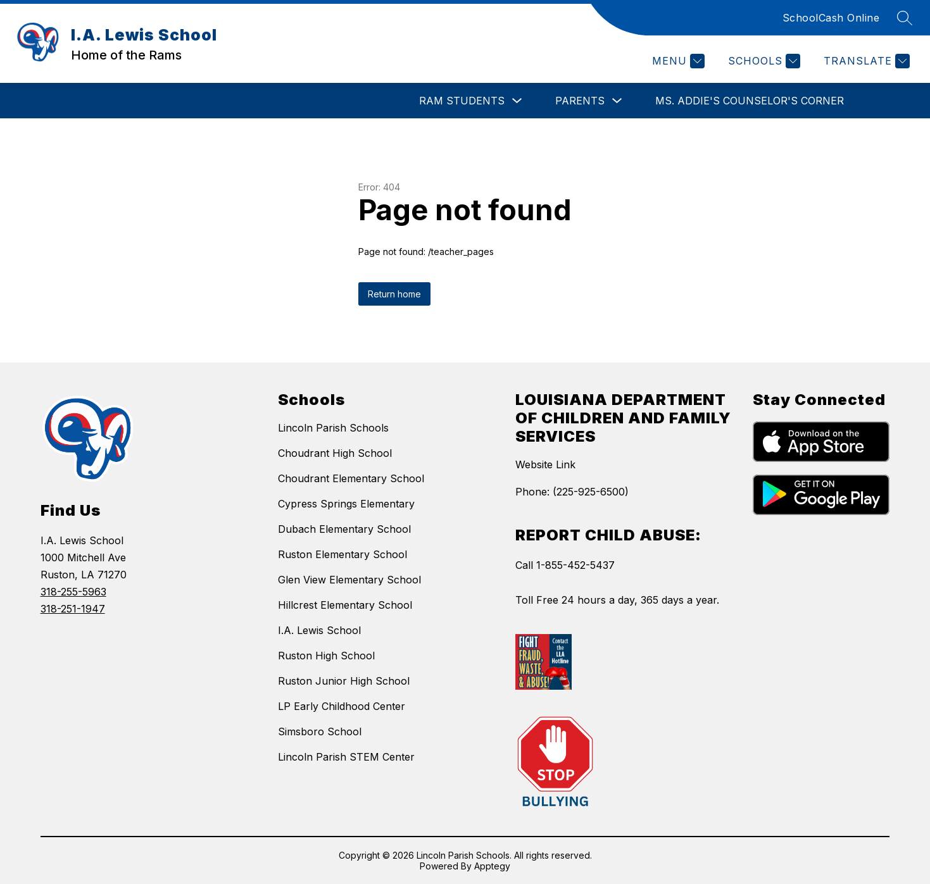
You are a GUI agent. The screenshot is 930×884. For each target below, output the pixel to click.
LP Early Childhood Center (341, 706)
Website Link (545, 464)
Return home (394, 294)
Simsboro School (319, 731)
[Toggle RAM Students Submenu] (517, 100)
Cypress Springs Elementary (346, 503)
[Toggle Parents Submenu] (617, 100)
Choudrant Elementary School (351, 478)
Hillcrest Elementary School (345, 605)
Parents (580, 100)
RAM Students (462, 100)
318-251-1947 (73, 608)
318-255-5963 (73, 591)
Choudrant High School (335, 453)
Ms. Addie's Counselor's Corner (749, 100)
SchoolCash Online (831, 17)
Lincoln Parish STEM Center (346, 756)
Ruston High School (326, 655)
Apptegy (492, 866)
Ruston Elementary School (342, 554)
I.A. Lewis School (319, 630)
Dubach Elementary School (344, 529)
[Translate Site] (865, 61)
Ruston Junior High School (344, 681)
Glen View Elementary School (349, 579)
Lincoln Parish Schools (333, 427)
